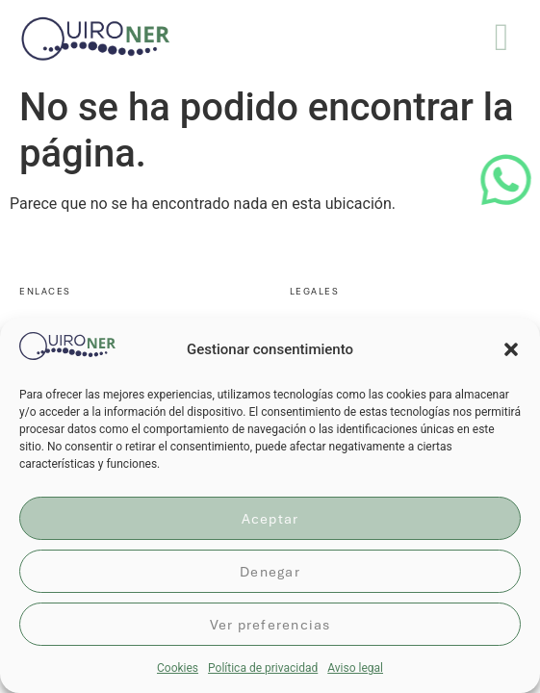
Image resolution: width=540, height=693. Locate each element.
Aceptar (270, 518)
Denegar (270, 571)
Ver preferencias (270, 624)
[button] (511, 349)
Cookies (177, 668)
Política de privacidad (263, 668)
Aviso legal (355, 668)
